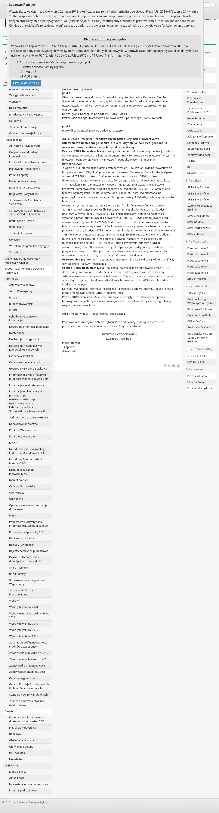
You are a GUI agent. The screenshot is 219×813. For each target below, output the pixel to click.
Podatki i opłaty (18, 175)
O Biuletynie (12, 765)
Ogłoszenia (16, 498)
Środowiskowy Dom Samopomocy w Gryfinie (200, 337)
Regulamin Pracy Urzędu (24, 194)
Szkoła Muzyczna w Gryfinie (199, 207)
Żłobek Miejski (196, 278)
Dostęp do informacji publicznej (29, 326)
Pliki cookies (17, 753)
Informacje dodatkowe (23, 790)
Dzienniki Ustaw (197, 376)
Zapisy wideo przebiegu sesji (27, 671)
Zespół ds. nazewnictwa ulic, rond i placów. (27, 703)
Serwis (9, 711)
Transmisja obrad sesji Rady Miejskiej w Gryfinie (22, 260)
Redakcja (15, 734)
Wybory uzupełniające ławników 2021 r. (29, 615)
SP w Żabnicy (195, 234)
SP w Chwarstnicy (198, 215)
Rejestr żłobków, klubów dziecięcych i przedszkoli (25, 559)
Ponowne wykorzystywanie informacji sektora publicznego (28, 524)
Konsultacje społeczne (23, 424)
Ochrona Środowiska (22, 486)
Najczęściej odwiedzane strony (28, 784)
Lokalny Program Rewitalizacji (27, 162)
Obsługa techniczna (21, 740)
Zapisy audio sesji (198, 148)
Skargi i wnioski (19, 567)
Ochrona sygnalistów (22, 678)
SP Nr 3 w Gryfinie (198, 199)
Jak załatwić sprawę (22, 285)
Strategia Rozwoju (20, 233)
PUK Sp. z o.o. (196, 361)
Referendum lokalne (21, 538)
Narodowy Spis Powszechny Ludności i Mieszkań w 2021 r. (27, 451)
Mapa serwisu (18, 771)
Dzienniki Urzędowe (199, 388)
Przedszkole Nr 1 (197, 248)
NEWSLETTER (195, 173)
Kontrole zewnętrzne (22, 436)
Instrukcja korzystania (22, 727)
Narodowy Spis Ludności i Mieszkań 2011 (25, 461)
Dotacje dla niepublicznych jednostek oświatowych (26, 347)
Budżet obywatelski (21, 304)
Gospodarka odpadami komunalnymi (23, 154)
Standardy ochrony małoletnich (28, 694)
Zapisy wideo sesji (198, 154)
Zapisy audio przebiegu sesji (27, 665)
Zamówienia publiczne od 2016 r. (29, 653)
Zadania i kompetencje (23, 127)
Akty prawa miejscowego (25, 145)
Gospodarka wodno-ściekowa (28, 368)
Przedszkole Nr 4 (197, 266)
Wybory (14, 600)
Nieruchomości (18, 480)
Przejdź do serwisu (26, 83)
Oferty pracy (16, 492)
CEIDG (13, 310)
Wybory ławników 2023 (23, 607)
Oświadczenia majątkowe (25, 133)
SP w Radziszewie (198, 228)
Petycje (13, 515)
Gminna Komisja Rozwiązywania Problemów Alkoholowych (29, 686)
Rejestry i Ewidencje (21, 544)
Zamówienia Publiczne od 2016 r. (199, 110)
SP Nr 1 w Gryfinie (198, 187)
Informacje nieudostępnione (26, 385)
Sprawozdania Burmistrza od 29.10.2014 (27, 202)
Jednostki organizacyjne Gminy (28, 417)
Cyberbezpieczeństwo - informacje (23, 318)
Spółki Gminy (17, 574)
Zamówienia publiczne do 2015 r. (29, 659)
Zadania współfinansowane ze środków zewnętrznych (28, 644)
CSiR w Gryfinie (196, 293)
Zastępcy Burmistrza (22, 95)
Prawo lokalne (13, 139)
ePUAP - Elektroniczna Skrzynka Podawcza (24, 270)
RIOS (190, 167)
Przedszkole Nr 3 (197, 260)
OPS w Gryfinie (196, 321)
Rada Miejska (18, 108)
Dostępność (17, 333)
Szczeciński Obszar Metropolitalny (21, 592)
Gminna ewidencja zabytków (27, 362)
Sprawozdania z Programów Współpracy (26, 582)
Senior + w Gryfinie (198, 327)
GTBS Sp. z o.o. (196, 355)
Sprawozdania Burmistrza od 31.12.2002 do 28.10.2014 (27, 212)
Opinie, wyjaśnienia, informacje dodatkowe (28, 507)
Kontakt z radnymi (198, 142)
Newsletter (15, 759)
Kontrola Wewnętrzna (22, 430)
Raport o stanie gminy (22, 181)
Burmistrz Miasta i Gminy (24, 89)
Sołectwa (15, 120)
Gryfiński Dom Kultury (200, 315)
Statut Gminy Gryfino (21, 220)
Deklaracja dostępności (24, 339)
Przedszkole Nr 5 (197, 272)
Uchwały (14, 239)
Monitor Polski (196, 382)
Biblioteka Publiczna (199, 309)
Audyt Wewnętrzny (20, 291)
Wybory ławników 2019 (23, 623)
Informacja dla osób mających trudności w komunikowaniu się (28, 376)
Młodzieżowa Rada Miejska (26, 114)
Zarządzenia (17, 252)
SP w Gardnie (195, 222)
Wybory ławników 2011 (23, 636)
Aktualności (16, 777)
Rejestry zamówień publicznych (28, 551)
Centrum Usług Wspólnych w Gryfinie (200, 301)
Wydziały (15, 101)
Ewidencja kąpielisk (21, 356)
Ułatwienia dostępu (21, 746)
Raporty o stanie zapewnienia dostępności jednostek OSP (27, 719)
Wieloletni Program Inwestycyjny (29, 246)
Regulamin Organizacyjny (24, 187)
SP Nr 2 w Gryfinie (198, 193)
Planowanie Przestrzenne (24, 168)
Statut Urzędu (17, 227)
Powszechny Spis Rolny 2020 (27, 532)
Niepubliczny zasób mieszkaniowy (21, 471)
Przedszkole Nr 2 (197, 254)
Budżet (13, 297)
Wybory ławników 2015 (23, 630)
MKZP (12, 443)
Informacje (11, 278)
